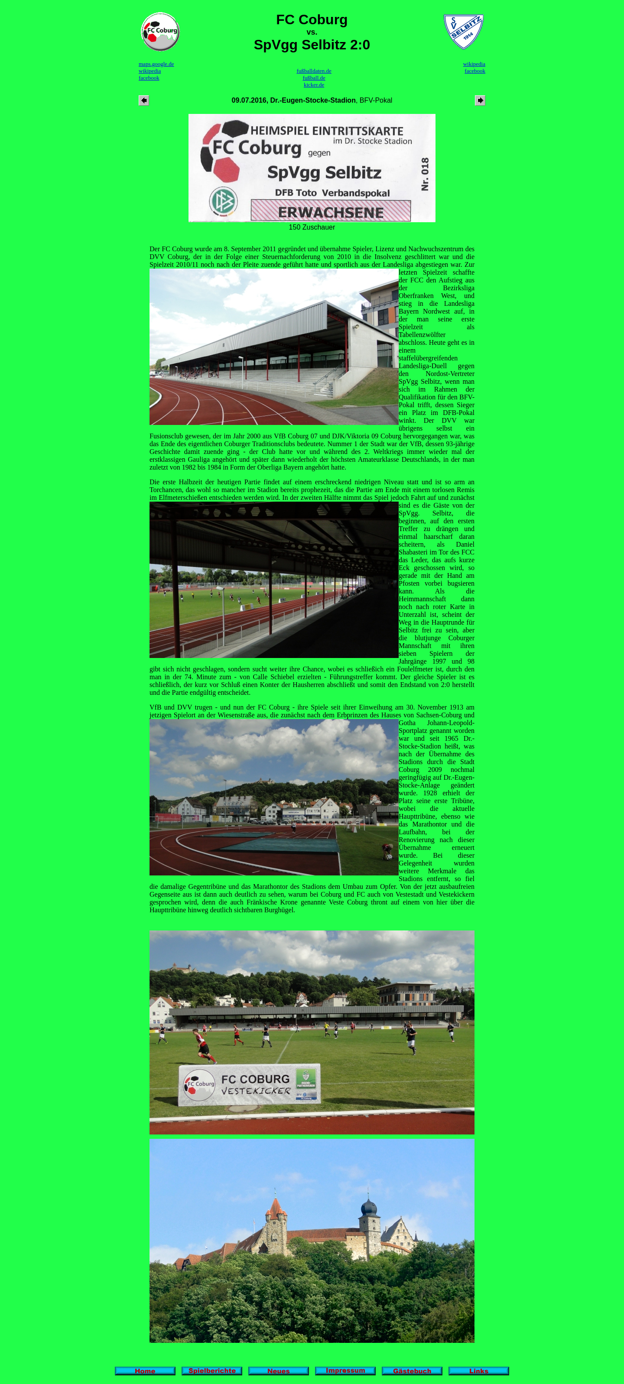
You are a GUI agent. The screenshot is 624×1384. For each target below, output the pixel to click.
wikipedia (150, 71)
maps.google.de (156, 64)
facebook (149, 78)
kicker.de (314, 84)
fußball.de (313, 78)
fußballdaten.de (314, 71)
